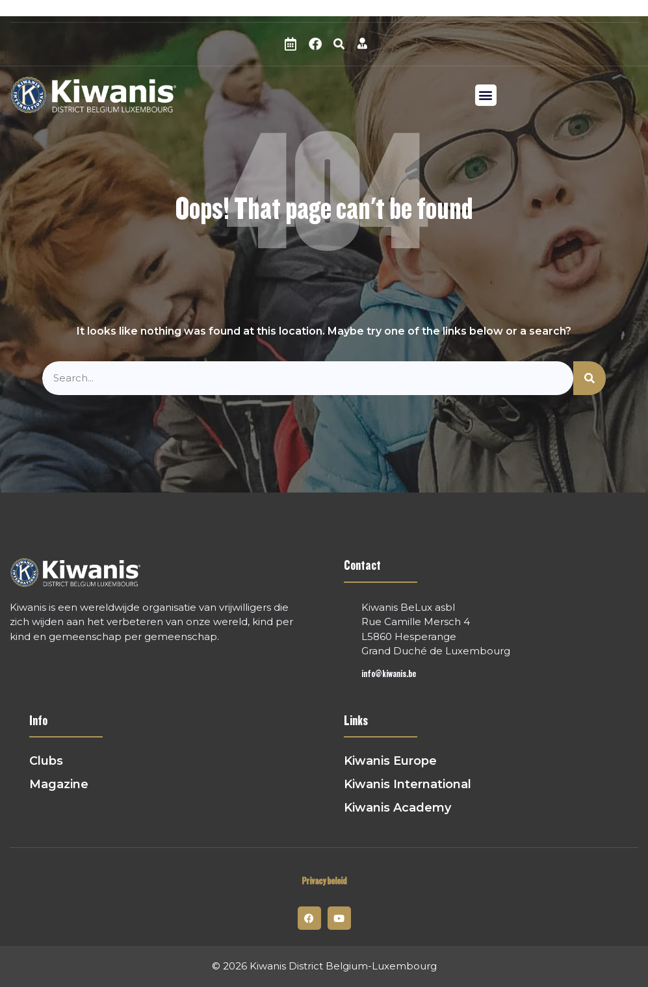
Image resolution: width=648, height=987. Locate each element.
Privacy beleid (324, 881)
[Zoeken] (589, 378)
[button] (339, 44)
